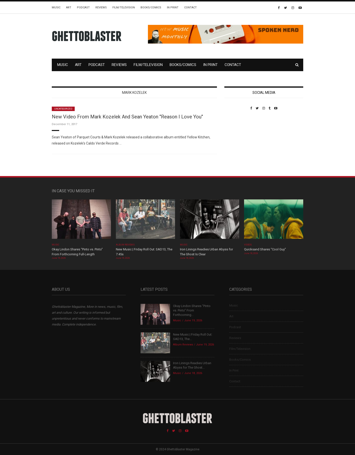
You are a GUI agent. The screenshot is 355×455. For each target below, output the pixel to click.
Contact (190, 7)
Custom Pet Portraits (238, 144)
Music (56, 7)
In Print (172, 7)
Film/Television (123, 7)
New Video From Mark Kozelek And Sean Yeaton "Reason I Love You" (127, 117)
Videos (248, 245)
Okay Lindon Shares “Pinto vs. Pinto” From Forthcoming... (192, 310)
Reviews (101, 7)
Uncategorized (63, 109)
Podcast (83, 7)
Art (68, 7)
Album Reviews (125, 245)
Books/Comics (151, 7)
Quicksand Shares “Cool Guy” (265, 249)
